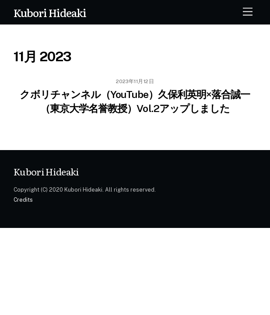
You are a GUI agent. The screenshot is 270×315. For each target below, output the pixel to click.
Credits (23, 199)
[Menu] (247, 12)
